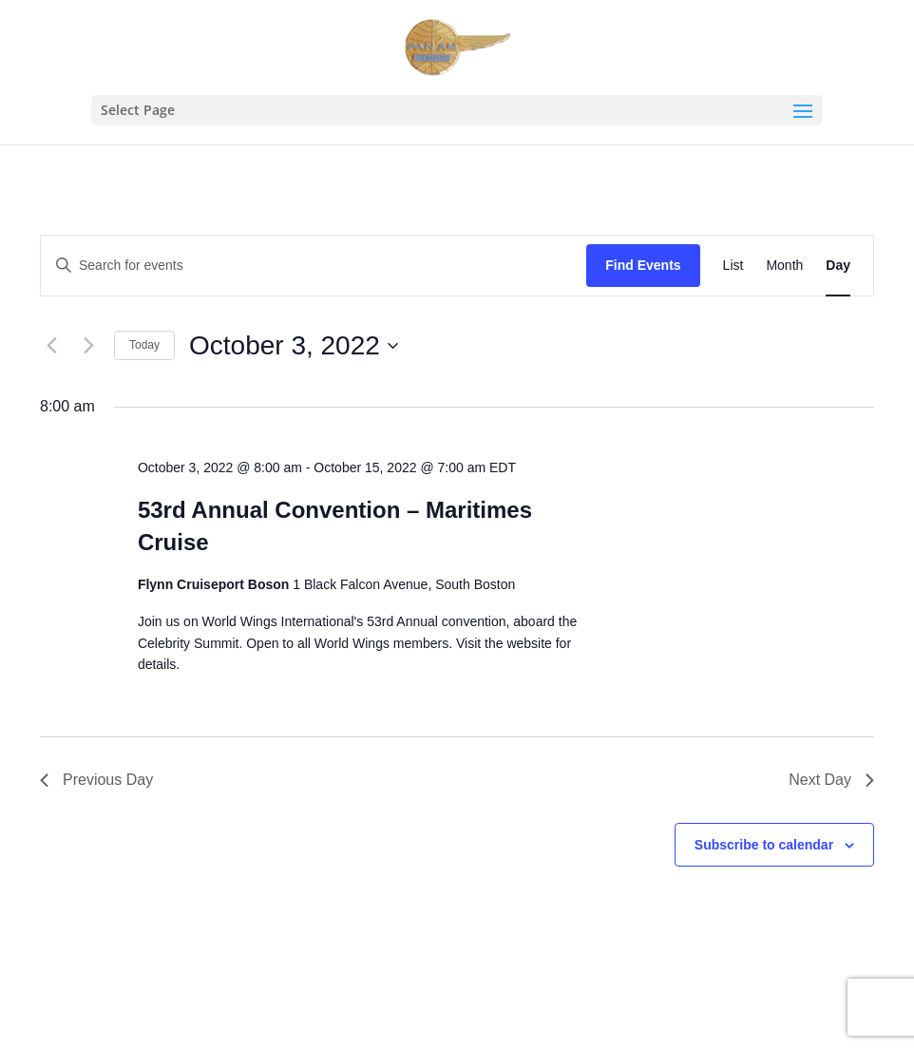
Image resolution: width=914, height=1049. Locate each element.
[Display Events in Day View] (838, 266)
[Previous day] (51, 345)
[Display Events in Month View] (784, 266)
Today (144, 345)
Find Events (642, 265)
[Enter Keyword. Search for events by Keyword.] (313, 266)
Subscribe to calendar (764, 844)
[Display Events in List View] (733, 266)
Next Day (831, 780)
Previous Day (96, 780)
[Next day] (88, 345)
